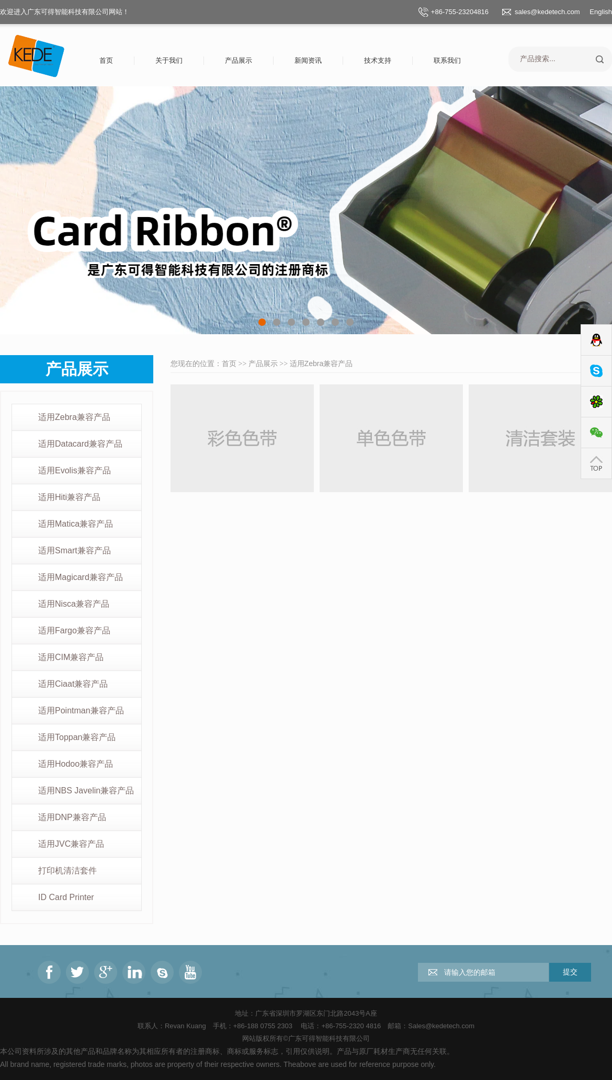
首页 (106, 60)
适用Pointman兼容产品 (81, 710)
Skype (596, 371)
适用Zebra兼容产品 (74, 417)
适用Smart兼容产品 (74, 550)
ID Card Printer (66, 897)
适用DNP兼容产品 (72, 817)
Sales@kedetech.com (441, 1026)
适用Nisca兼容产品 (73, 603)
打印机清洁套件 (67, 870)
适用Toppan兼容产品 (77, 737)
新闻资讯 (308, 60)
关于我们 (169, 60)
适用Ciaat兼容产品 (73, 683)
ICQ (596, 401)
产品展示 (238, 60)
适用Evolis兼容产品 (74, 470)
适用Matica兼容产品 (75, 523)
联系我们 (447, 60)
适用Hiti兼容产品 (69, 497)
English (601, 12)
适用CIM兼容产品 (71, 657)
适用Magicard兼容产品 (80, 577)
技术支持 (377, 60)
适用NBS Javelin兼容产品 (86, 790)
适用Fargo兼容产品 (74, 630)
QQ (596, 340)
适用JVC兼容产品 (71, 843)
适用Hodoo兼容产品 (75, 763)
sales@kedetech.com (547, 12)
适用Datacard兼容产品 (80, 443)
